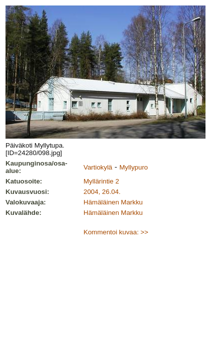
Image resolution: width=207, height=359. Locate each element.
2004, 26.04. (102, 191)
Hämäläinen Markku (113, 202)
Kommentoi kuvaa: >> (116, 232)
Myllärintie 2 (101, 181)
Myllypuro (134, 167)
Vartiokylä (98, 167)
